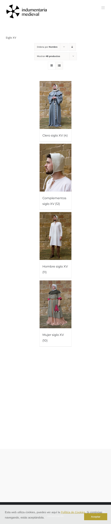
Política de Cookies (73, 512)
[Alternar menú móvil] (103, 8)
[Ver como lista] (59, 65)
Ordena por (47, 47)
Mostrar (48, 56)
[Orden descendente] (72, 47)
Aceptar (95, 516)
